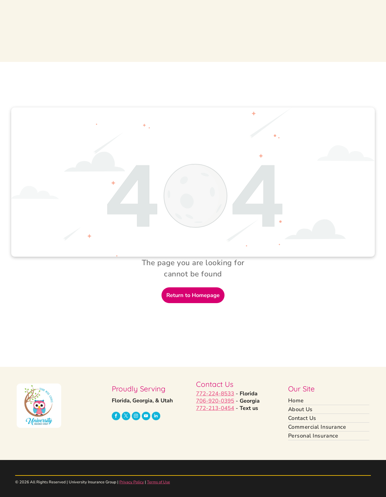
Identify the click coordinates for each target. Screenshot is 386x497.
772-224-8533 (215, 393)
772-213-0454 (215, 408)
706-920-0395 (215, 400)
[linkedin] (156, 417)
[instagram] (136, 417)
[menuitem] (329, 400)
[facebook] (116, 417)
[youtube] (146, 417)
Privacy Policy (131, 482)
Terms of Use (158, 482)
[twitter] (126, 417)
